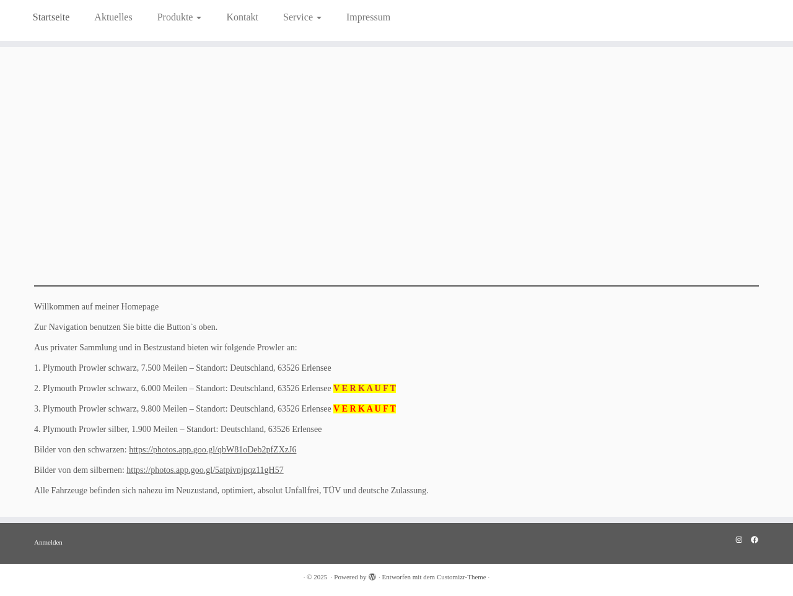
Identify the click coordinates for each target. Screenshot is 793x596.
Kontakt (242, 17)
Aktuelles (113, 17)
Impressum (368, 17)
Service (302, 17)
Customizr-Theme (461, 577)
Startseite (51, 17)
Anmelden (48, 542)
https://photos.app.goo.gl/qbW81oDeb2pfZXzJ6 (212, 449)
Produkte (179, 17)
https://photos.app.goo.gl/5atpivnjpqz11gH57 (204, 470)
